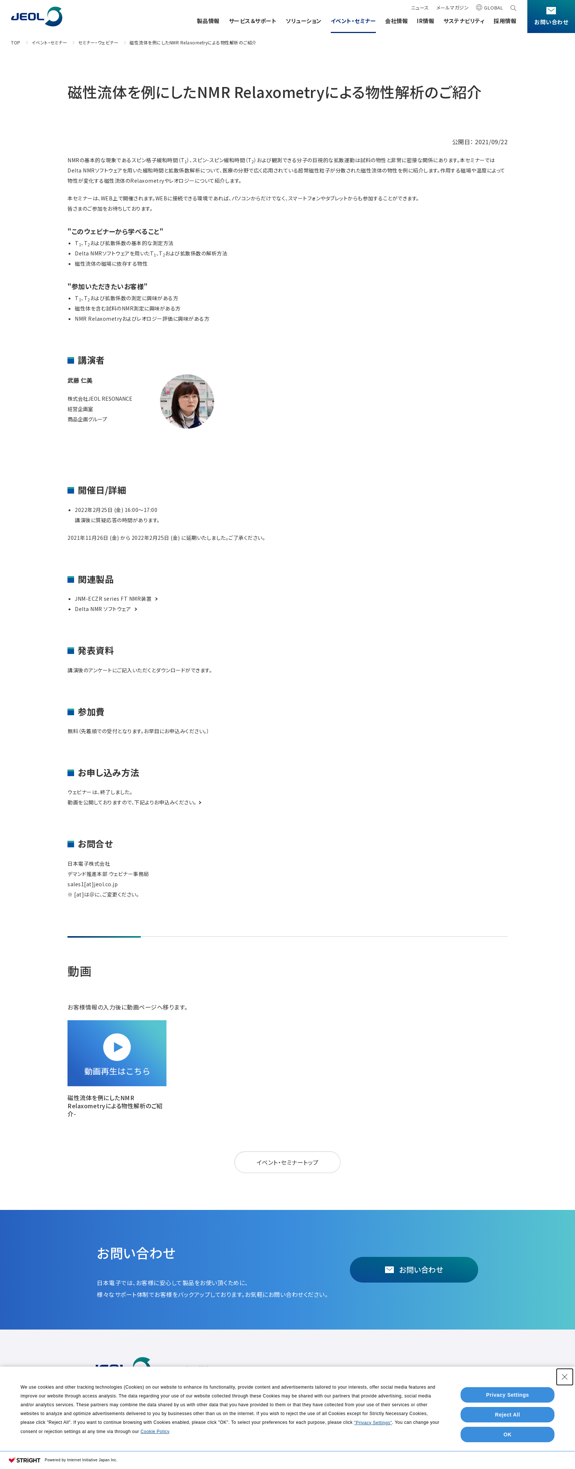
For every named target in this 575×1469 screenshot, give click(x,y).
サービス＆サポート (253, 21)
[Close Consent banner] (565, 1377)
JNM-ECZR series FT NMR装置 (116, 598)
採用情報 (505, 21)
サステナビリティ (463, 21)
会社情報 (396, 21)
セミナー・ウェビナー (98, 42)
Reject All (507, 1415)
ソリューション (304, 21)
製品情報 (208, 21)
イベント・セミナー (353, 21)
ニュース (420, 7)
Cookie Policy (154, 1431)
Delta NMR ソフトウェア (106, 608)
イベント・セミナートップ (288, 1162)
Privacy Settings (507, 1395)
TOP (16, 42)
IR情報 (425, 21)
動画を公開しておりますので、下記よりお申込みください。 (134, 802)
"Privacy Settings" (373, 1422)
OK (507, 1434)
